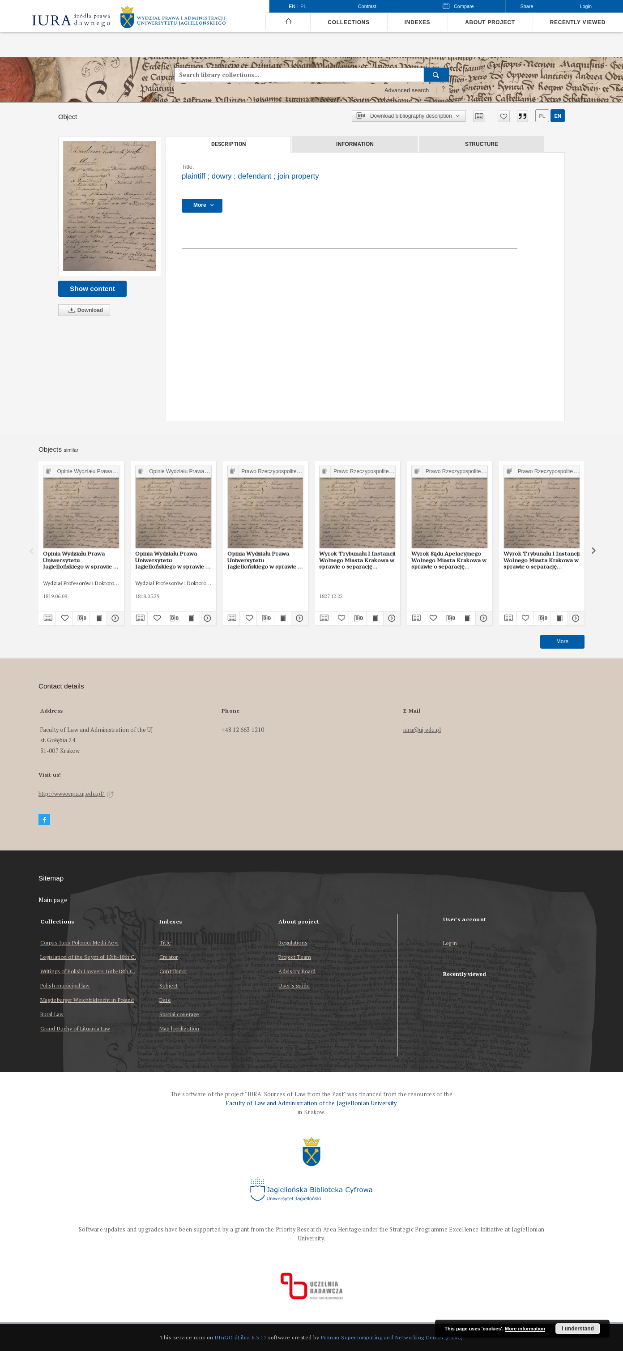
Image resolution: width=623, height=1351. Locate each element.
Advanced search (406, 90)
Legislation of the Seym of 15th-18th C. (88, 956)
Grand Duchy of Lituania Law (75, 1028)
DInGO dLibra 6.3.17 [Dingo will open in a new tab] (241, 1337)
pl (542, 116)
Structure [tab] (481, 144)
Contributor (173, 971)
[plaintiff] (109, 206)
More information (525, 1328)
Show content (92, 288)
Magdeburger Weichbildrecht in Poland (87, 999)
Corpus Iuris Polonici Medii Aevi (79, 942)
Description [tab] (228, 144)
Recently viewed (578, 22)
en (557, 116)
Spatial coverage (179, 1014)
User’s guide (293, 985)
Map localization (179, 1028)
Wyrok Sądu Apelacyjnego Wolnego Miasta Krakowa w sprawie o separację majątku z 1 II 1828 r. (448, 560)
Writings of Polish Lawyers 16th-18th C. (87, 971)
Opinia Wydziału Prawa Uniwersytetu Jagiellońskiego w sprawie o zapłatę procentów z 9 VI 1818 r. (80, 560)
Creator (168, 956)
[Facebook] (44, 820)
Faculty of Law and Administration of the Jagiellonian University (311, 1103)
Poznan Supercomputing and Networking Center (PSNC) (392, 1337)
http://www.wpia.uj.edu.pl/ (76, 794)
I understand (578, 1328)
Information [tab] (355, 144)
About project (490, 22)
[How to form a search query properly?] (443, 90)
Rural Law (52, 1014)
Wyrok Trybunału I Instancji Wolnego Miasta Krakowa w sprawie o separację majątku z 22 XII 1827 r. (357, 560)
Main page (53, 900)
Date (165, 999)
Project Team (294, 956)
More (562, 641)
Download (84, 310)
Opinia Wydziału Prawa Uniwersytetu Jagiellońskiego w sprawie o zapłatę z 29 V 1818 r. (172, 560)
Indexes (417, 22)
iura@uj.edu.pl (422, 730)
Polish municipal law (65, 985)
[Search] (436, 75)
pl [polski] (304, 6)
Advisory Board (297, 971)
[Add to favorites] (504, 116)
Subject (168, 985)
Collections (348, 22)
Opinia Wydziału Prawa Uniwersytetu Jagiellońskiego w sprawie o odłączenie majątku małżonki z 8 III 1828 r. (264, 560)
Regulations (292, 942)
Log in (450, 943)
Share (527, 6)
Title (165, 942)
